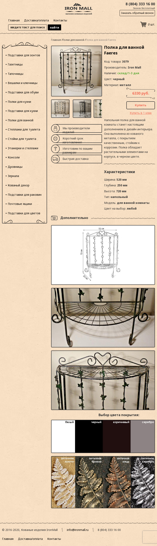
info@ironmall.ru (78, 530)
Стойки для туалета (22, 139)
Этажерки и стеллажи (23, 148)
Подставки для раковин (24, 195)
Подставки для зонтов (24, 55)
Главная (14, 20)
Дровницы (15, 167)
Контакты (60, 20)
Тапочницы (15, 74)
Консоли (14, 157)
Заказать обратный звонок (137, 13)
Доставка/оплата (36, 20)
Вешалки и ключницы (22, 83)
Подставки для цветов (24, 213)
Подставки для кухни (23, 111)
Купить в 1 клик (141, 113)
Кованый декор (18, 185)
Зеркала (13, 176)
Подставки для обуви (23, 92)
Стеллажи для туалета (24, 129)
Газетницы (15, 64)
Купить (140, 105)
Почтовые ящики (20, 204)
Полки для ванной (20, 120)
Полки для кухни (19, 102)
